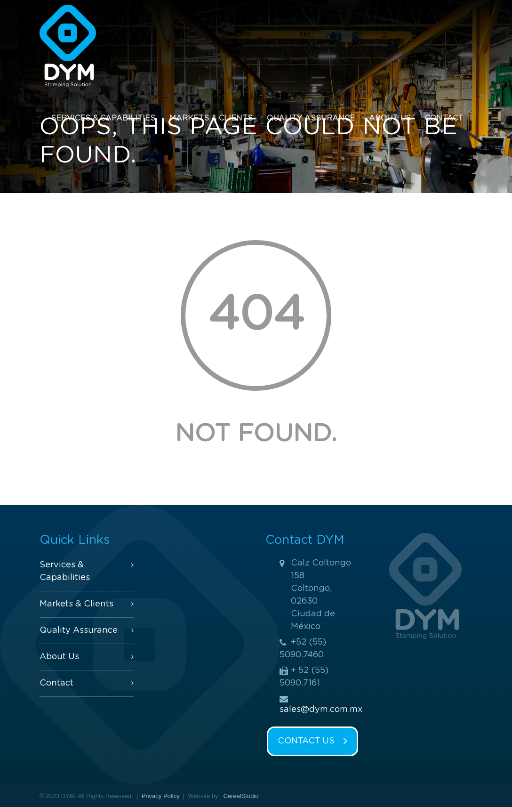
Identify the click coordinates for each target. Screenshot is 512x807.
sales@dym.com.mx (321, 709)
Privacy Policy (161, 795)
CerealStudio (240, 795)
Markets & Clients (211, 118)
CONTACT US (312, 741)
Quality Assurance (311, 118)
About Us (390, 118)
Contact (444, 118)
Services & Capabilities (103, 118)
